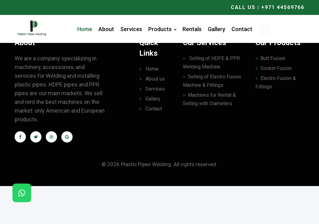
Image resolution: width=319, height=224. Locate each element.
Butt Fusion (270, 58)
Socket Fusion (273, 68)
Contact (241, 29)
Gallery (216, 29)
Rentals (192, 29)
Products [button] (162, 29)
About (106, 29)
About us (152, 79)
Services (131, 29)
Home (84, 29)
